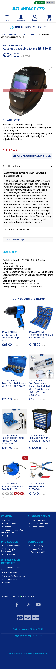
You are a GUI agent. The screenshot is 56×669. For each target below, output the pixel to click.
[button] (50, 68)
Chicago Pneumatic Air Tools (12, 568)
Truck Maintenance (11, 546)
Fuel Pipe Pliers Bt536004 (37, 488)
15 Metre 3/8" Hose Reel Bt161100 (12, 488)
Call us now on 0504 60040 (28, 629)
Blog (5, 536)
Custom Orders (36, 527)
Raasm (6, 582)
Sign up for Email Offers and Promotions (12, 531)
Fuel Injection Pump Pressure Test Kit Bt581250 (13, 440)
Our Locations (9, 524)
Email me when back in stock (32, 155)
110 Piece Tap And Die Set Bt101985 (41, 336)
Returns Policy (36, 546)
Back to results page (15, 240)
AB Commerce (40, 653)
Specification (10, 252)
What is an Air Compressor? (8, 550)
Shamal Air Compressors (13, 576)
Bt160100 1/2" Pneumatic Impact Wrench (12, 337)
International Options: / (18, 596)
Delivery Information (38, 520)
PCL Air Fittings (9, 579)
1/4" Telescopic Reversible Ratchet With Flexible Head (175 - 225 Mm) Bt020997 (39, 389)
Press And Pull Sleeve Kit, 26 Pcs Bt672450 (14, 385)
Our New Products (10, 554)
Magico (19, 653)
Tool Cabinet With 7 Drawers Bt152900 (39, 439)
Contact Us (7, 527)
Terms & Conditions (38, 552)
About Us (7, 520)
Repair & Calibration (38, 524)
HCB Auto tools (9, 573)
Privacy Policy (36, 549)
